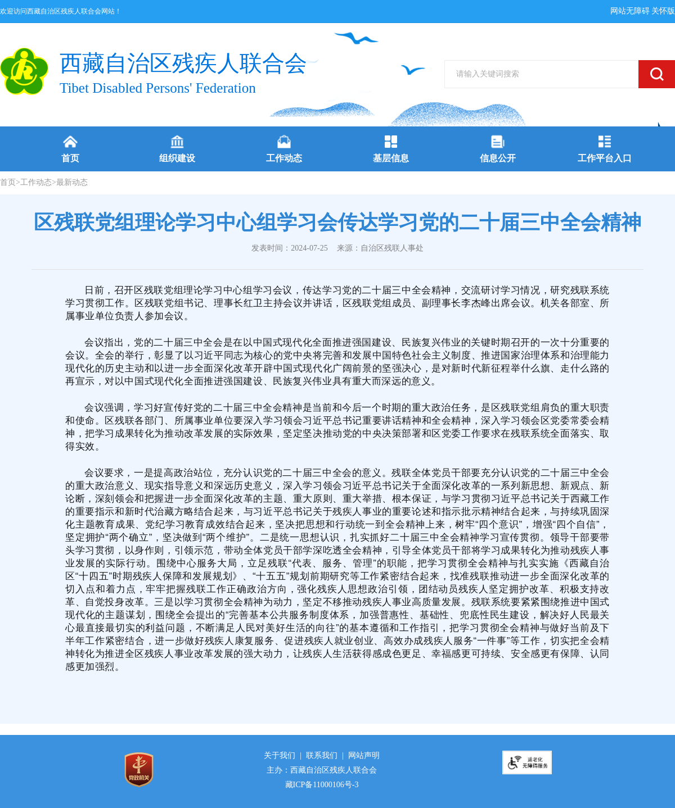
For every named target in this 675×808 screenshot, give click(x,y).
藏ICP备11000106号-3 (322, 784)
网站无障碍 (630, 11)
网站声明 (364, 755)
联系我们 (322, 755)
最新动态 (72, 182)
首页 (8, 182)
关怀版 (663, 11)
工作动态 (36, 182)
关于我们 (279, 755)
